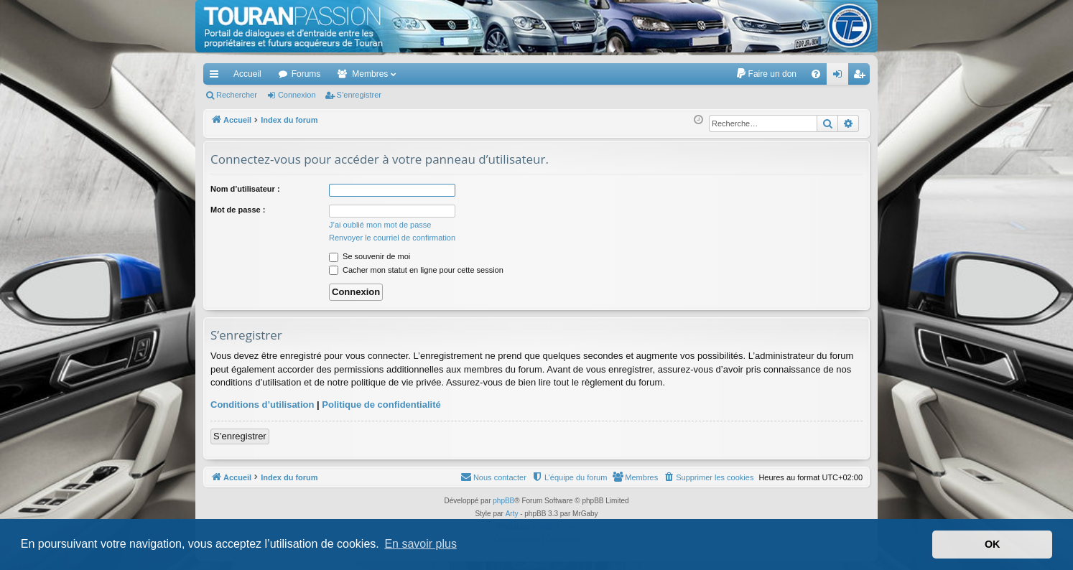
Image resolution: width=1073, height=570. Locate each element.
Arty (512, 514)
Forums (306, 74)
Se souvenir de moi (369, 256)
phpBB (503, 501)
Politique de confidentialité (381, 404)
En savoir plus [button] (420, 544)
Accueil (247, 74)
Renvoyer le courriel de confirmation (392, 237)
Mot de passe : (237, 209)
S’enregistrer (359, 94)
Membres (370, 74)
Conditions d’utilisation (262, 404)
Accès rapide (217, 77)
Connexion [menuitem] (840, 77)
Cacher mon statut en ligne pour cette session (416, 270)
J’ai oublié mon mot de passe (380, 224)
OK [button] (992, 544)
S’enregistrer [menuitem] (862, 77)
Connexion (297, 94)
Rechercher (236, 94)
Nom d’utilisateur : (245, 188)
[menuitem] (766, 74)
